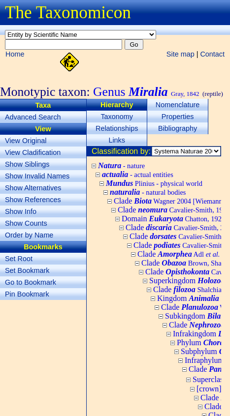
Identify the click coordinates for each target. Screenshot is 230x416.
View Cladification (33, 152)
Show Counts (26, 223)
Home (14, 54)
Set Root (19, 259)
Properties (178, 116)
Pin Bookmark (27, 294)
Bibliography (177, 128)
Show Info (20, 211)
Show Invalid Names (37, 176)
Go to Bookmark (30, 282)
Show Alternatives (33, 188)
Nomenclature (178, 105)
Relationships (117, 128)
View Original (26, 141)
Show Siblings (27, 164)
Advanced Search (33, 117)
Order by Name (29, 235)
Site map (180, 54)
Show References (33, 200)
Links (116, 140)
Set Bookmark (27, 270)
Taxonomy (116, 116)
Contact (212, 54)
